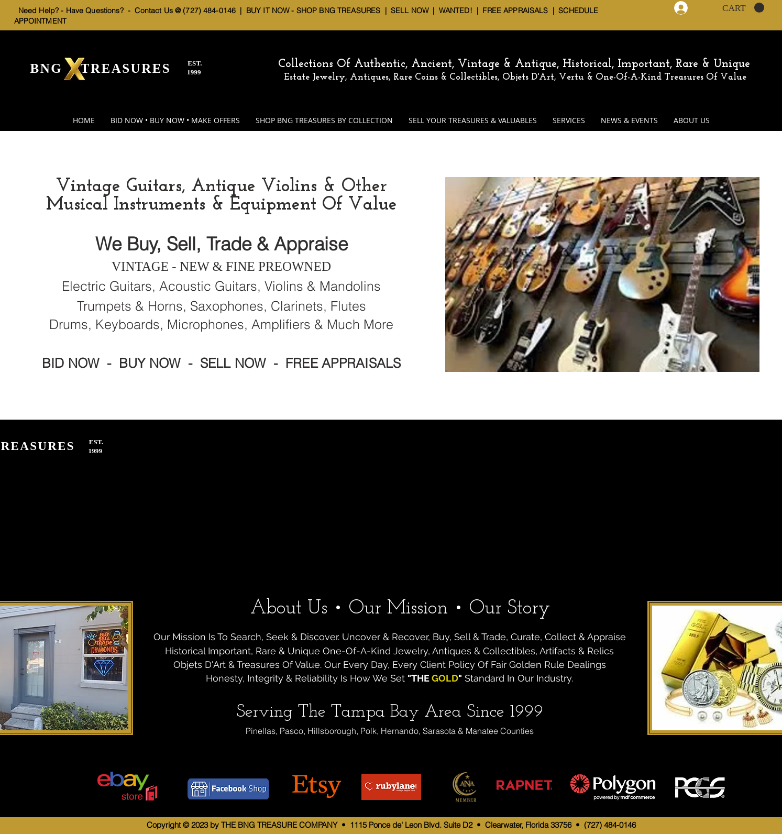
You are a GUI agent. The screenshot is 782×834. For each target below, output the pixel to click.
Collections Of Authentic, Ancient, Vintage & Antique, (420, 64)
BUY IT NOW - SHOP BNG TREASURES (313, 10)
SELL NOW (409, 10)
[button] (743, 8)
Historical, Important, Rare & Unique (656, 64)
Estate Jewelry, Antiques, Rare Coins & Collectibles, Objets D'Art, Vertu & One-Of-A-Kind (472, 77)
